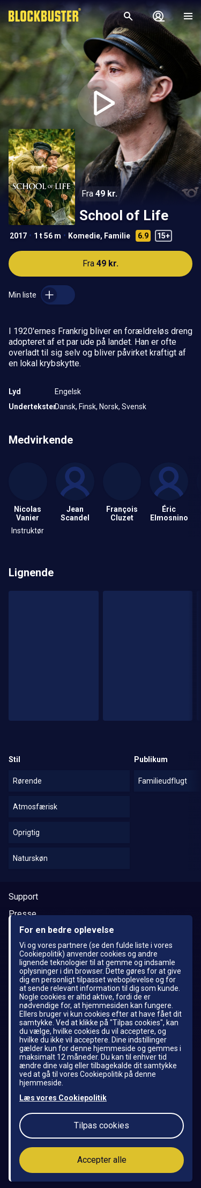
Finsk (87, 406)
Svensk (134, 406)
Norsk (108, 406)
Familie (117, 235)
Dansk (65, 406)
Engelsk (68, 391)
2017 (18, 235)
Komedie (84, 235)
